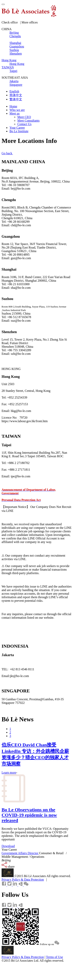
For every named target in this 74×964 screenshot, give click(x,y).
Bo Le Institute (18, 131)
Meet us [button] (14, 113)
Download (8, 846)
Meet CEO (24, 117)
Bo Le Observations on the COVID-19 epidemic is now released (29, 815)
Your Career (17, 127)
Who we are (17, 110)
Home (13, 106)
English (14, 91)
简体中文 (15, 95)
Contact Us (24, 124)
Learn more (9, 772)
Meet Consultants (28, 120)
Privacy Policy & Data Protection (23, 879)
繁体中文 (15, 99)
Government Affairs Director (20, 853)
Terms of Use (54, 957)
